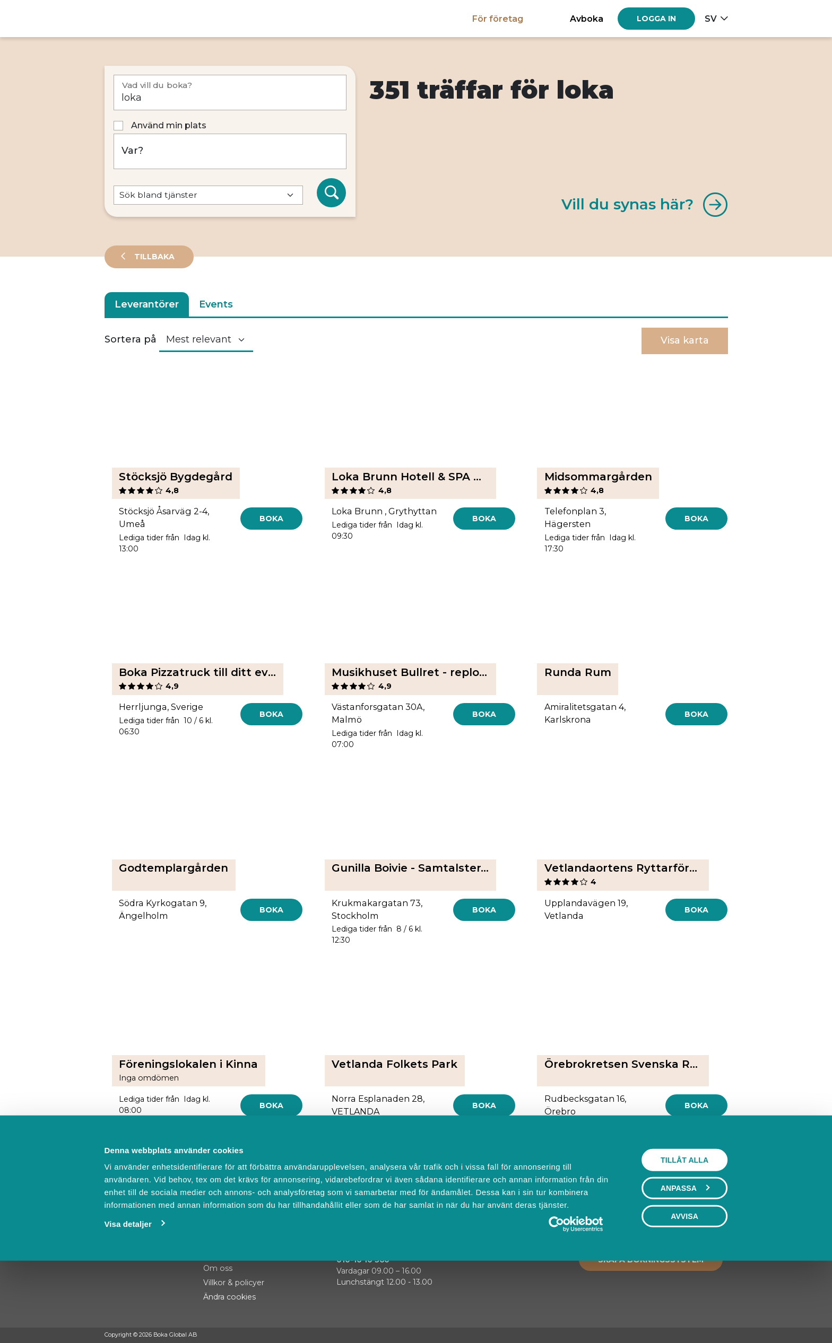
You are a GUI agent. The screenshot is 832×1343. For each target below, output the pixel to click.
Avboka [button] (586, 18)
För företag (497, 18)
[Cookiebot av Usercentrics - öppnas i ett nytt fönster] (576, 1297)
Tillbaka (153, 256)
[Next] (467, 1168)
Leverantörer (147, 304)
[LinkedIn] (722, 1335)
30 (441, 1167)
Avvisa (684, 1289)
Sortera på (131, 339)
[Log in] (656, 18)
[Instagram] (702, 1335)
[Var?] (230, 151)
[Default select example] (208, 195)
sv (711, 18)
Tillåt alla (684, 1232)
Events (216, 304)
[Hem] (141, 18)
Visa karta (685, 340)
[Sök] (331, 193)
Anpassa (685, 1261)
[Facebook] (682, 1335)
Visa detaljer (127, 1296)
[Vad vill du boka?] (230, 92)
